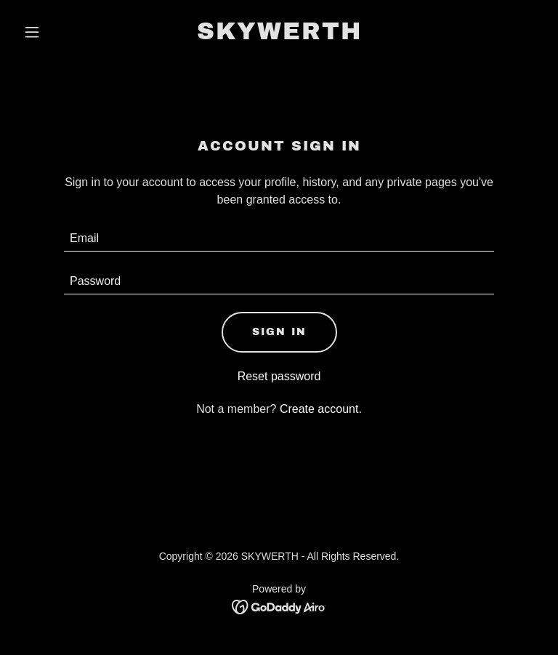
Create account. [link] (321, 409)
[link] (279, 35)
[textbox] (279, 239)
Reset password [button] (279, 376)
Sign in (279, 331)
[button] (56, 32)
